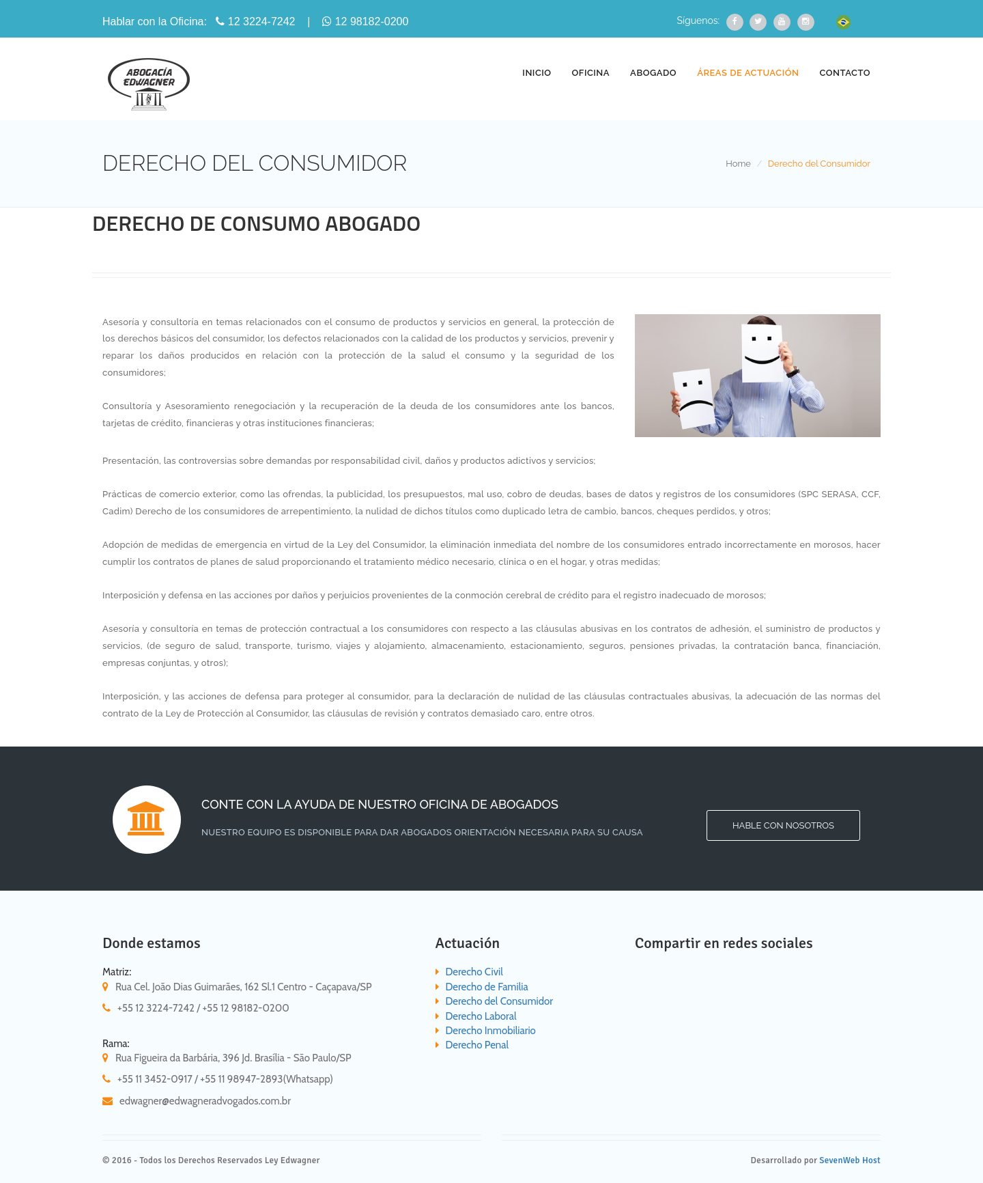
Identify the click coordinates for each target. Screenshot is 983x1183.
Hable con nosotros (783, 825)
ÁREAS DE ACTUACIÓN (748, 73)
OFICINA (591, 73)
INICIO (536, 73)
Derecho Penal (477, 1045)
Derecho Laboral (481, 1016)
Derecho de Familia (487, 987)
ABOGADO (653, 73)
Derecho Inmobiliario (491, 1031)
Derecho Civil (474, 972)
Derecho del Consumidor (500, 1001)
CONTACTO (844, 73)
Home (738, 163)
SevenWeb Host (850, 1160)
